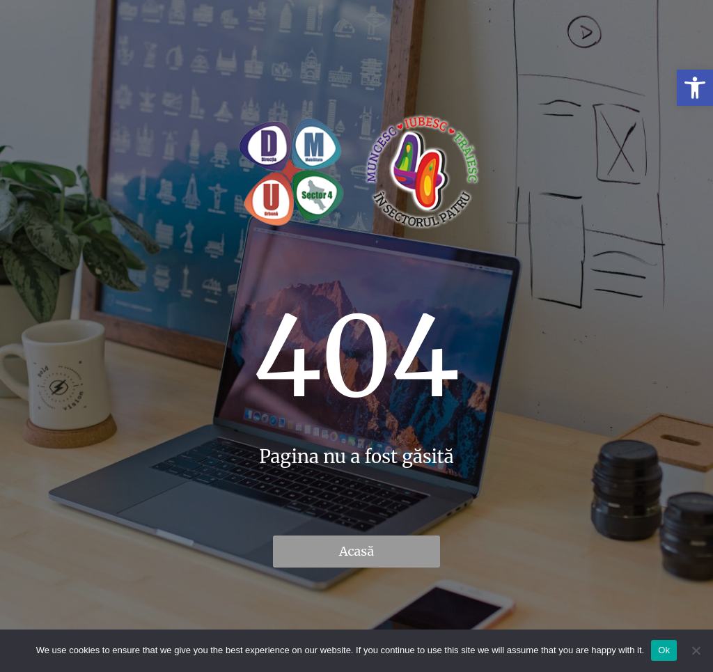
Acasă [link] (356, 551)
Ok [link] (664, 650)
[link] (695, 88)
